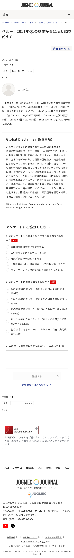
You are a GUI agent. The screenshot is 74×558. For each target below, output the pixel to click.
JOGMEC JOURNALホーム (14, 22)
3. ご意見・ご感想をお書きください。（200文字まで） (35, 345)
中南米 (5, 64)
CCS (40, 468)
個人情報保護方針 (54, 537)
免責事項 (12, 537)
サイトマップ (58, 545)
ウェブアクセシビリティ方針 (35, 541)
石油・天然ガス (13, 468)
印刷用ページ (61, 49)
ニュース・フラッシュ (47, 22)
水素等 (30, 468)
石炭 (67, 468)
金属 (5, 14)
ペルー (12, 64)
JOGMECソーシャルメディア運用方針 (28, 545)
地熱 (49, 468)
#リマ (4, 77)
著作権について (31, 537)
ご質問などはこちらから (35, 384)
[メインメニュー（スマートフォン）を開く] (68, 5)
